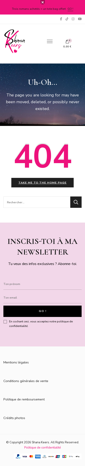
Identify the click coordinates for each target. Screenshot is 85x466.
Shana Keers (40, 442)
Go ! (70, 9)
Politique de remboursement (24, 399)
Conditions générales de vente (25, 381)
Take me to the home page (42, 182)
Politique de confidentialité (42, 447)
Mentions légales (16, 362)
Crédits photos (14, 418)
